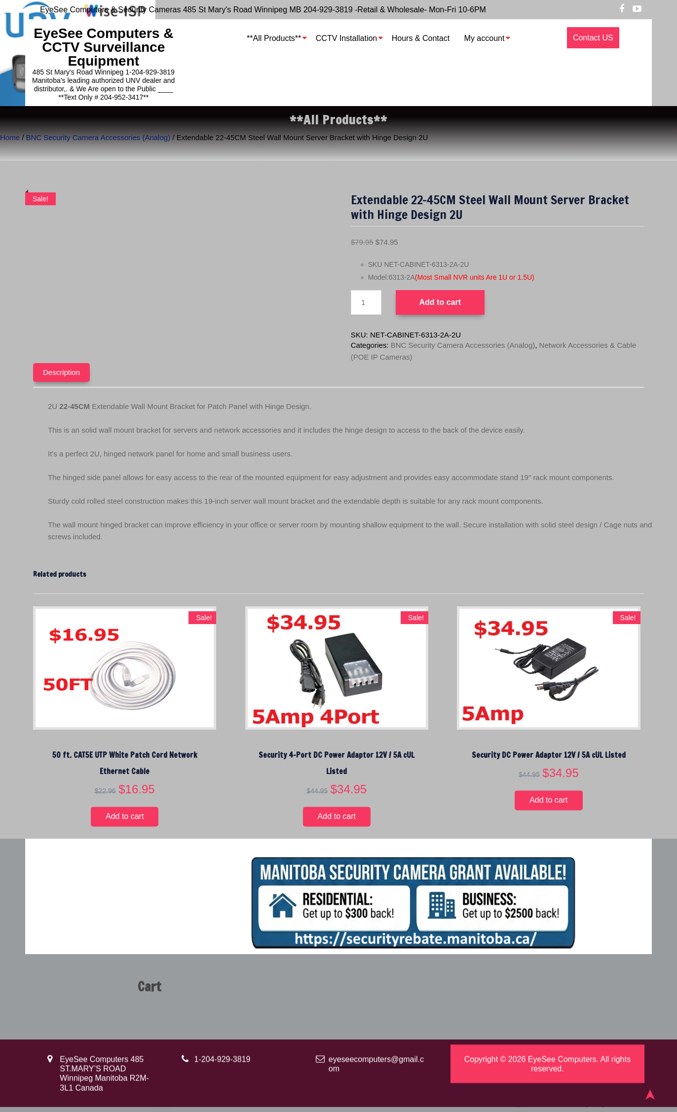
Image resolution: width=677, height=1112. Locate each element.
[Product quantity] (366, 302)
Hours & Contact (421, 38)
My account (484, 38)
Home (10, 137)
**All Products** (274, 38)
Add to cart (440, 302)
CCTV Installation (346, 38)
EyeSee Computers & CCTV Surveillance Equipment (103, 47)
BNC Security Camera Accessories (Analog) (98, 137)
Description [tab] (61, 372)
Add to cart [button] (125, 816)
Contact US (593, 38)
